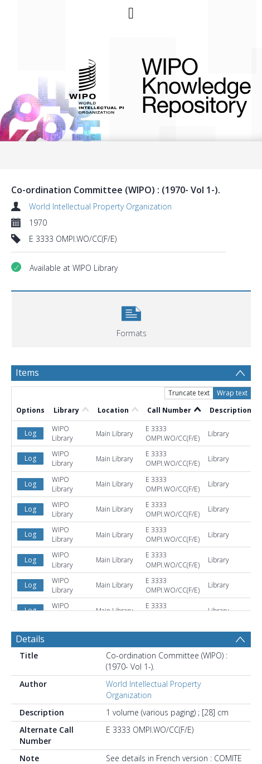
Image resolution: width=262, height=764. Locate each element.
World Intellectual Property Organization (100, 206)
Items (27, 372)
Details (30, 639)
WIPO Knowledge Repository (189, 85)
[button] (131, 318)
